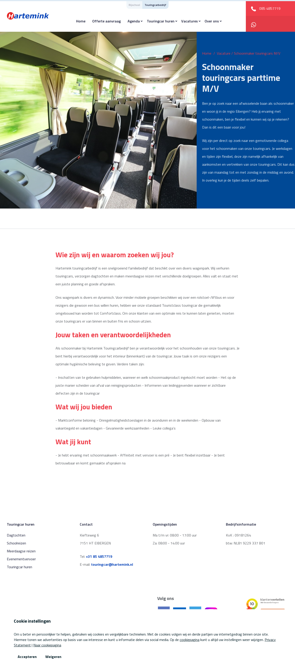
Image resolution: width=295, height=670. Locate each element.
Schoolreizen (16, 543)
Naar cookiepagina (47, 645)
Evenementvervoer (21, 559)
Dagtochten (16, 535)
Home (80, 21)
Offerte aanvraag (106, 21)
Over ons (212, 21)
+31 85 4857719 (99, 556)
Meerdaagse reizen (21, 551)
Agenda (134, 21)
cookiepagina (189, 639)
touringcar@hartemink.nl (112, 564)
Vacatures (189, 21)
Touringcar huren (160, 21)
